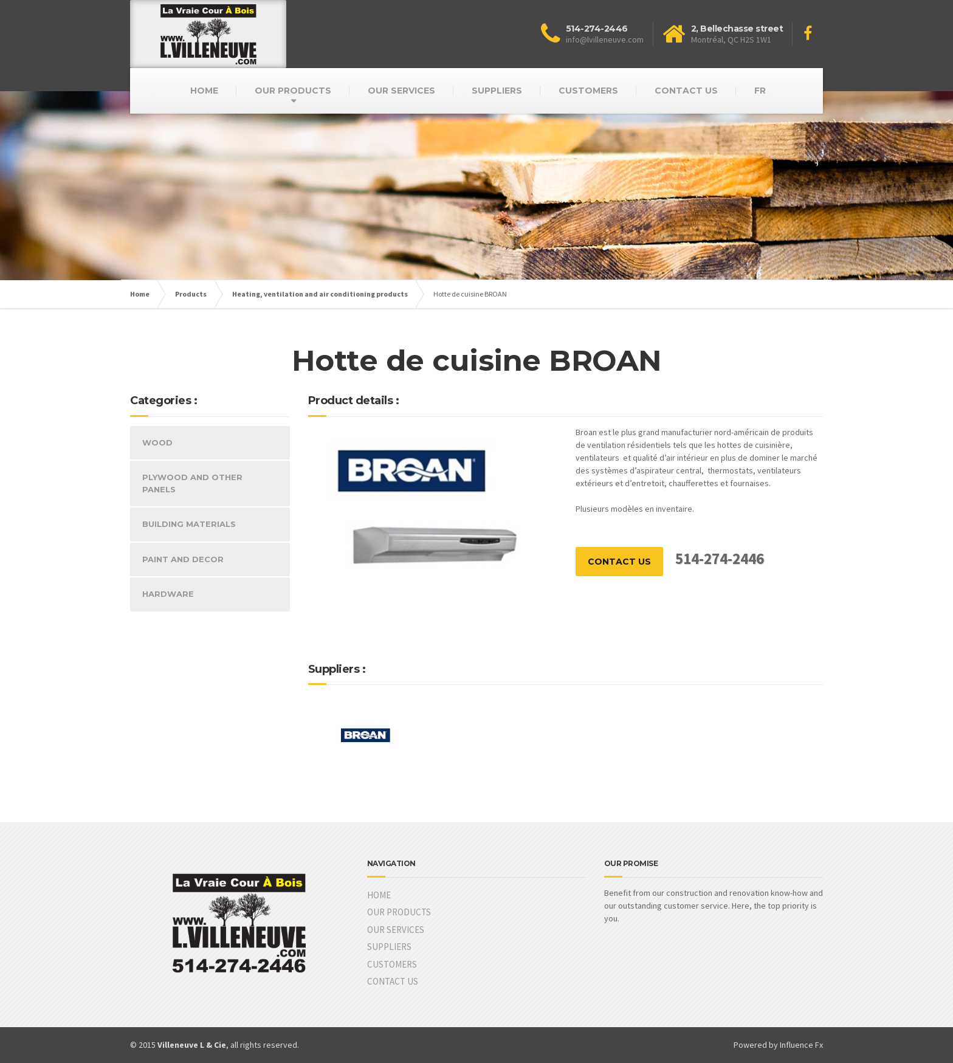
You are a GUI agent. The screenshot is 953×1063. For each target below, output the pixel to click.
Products (191, 293)
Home (140, 293)
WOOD (157, 442)
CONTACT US (686, 90)
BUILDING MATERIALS (189, 524)
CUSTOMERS (588, 90)
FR (760, 90)
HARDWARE (168, 594)
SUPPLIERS (497, 90)
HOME (204, 90)
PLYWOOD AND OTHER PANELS (192, 483)
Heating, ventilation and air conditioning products (320, 293)
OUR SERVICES (401, 90)
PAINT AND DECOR (183, 559)
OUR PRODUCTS (293, 90)
